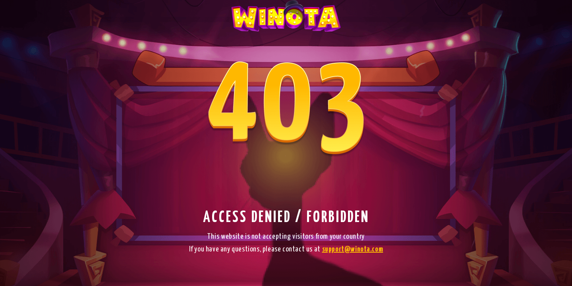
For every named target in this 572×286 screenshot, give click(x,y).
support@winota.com (352, 249)
